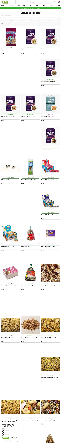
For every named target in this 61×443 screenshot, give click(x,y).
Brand (50, 20)
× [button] (16, 420)
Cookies (35, 440)
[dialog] (9, 430)
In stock (12, 20)
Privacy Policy (31, 440)
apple (50, 441)
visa (60, 441)
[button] (9, 440)
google (52, 441)
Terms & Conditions (25, 440)
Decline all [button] (13, 437)
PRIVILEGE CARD (39, 415)
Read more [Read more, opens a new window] (10, 426)
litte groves (12, 2)
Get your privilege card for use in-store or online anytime (50, 415)
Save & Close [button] (5, 437)
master (57, 441)
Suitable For (32, 20)
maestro (55, 441)
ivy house (19, 2)
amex (47, 441)
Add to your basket (10, 47)
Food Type (22, 20)
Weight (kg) (41, 20)
